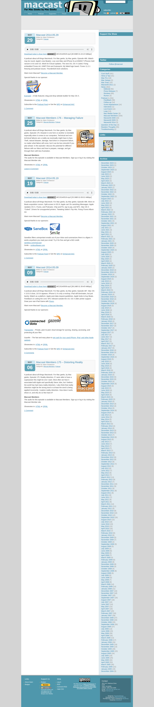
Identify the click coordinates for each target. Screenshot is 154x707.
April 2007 (105, 609)
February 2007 (107, 613)
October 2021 (106, 221)
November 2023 (107, 165)
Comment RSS (62, 687)
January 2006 (106, 642)
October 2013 (106, 435)
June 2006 (105, 631)
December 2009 (107, 537)
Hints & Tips (106, 76)
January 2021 (106, 241)
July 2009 (105, 549)
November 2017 (107, 326)
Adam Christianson (88, 684)
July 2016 (105, 361)
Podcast (41, 14)
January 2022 (106, 214)
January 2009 (106, 562)
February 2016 (107, 373)
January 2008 (106, 589)
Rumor (106, 96)
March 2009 (105, 558)
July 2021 (105, 228)
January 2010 (106, 535)
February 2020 (107, 266)
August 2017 (106, 332)
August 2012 (106, 466)
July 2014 (105, 415)
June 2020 (105, 257)
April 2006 (105, 636)
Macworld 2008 (110, 118)
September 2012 (107, 464)
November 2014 (107, 406)
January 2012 (106, 482)
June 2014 (105, 417)
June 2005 (105, 658)
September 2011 (107, 491)
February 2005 (107, 667)
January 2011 (106, 508)
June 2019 (105, 283)
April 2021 (105, 234)
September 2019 (107, 277)
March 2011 (105, 504)
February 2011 (107, 506)
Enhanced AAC (69, 104)
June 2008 (105, 578)
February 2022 (107, 212)
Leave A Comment (31, 169)
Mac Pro (104, 78)
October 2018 (106, 301)
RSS (58, 684)
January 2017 (106, 348)
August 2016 (106, 359)
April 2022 (105, 208)
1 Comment (28, 108)
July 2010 (105, 522)
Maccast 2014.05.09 (47, 267)
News (103, 87)
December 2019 (107, 270)
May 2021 (105, 232)
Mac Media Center (111, 113)
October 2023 (106, 167)
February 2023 (107, 185)
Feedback (107, 100)
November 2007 (107, 593)
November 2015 (107, 379)
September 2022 (107, 196)
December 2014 (107, 404)
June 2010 (105, 524)
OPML (45, 100)
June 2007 (105, 604)
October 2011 (106, 488)
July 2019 (105, 281)
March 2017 (105, 344)
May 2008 (105, 580)
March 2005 (105, 665)
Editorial (107, 89)
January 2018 (106, 321)
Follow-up (107, 102)
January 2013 (106, 455)
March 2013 (105, 451)
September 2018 (107, 303)
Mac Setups (105, 80)
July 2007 (105, 602)
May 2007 (105, 607)
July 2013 (105, 442)
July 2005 (105, 656)
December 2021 (107, 216)
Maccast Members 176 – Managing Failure (59, 118)
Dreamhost (119, 700)
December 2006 (107, 618)
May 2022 (105, 205)
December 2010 (107, 511)
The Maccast (77, 684)
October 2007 (106, 595)
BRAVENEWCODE (120, 697)
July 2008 (105, 575)
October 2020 (106, 248)
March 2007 (105, 611)
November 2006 (107, 620)
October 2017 (106, 328)
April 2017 (105, 341)
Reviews (107, 93)
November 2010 (107, 513)
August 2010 (106, 520)
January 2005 (106, 669)
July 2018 (105, 308)
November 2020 (107, 245)
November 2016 (107, 352)
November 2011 (107, 486)
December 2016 (107, 350)
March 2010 (105, 531)
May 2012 (105, 473)
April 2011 (105, 502)
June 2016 (105, 364)
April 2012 (105, 475)
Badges (27, 684)
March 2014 (105, 424)
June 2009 (105, 551)
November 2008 (107, 566)
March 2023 (105, 183)
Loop (106, 111)
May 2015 (105, 393)
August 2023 (106, 172)
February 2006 (107, 640)
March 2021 (105, 237)
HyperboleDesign (119, 696)
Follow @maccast (116, 64)
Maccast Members (111, 116)
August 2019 (106, 279)
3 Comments (29, 353)
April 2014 (105, 422)
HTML (38, 100)
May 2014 (105, 419)
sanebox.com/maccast (33, 243)
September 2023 (107, 170)
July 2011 (105, 495)
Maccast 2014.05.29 (47, 35)
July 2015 (105, 388)
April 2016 (105, 368)
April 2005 (105, 662)
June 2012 (105, 471)
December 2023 (107, 163)
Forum (64, 14)
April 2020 (105, 261)
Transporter (28, 330)
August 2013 (106, 439)
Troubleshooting (107, 129)
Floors (51, 301)
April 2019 (105, 288)
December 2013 (107, 430)
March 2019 (105, 290)
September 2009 (107, 544)
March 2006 (105, 638)
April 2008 (105, 582)
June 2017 (105, 337)
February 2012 (107, 479)
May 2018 (105, 312)
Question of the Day (109, 125)
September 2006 (107, 624)
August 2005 (106, 653)
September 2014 (107, 410)
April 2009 (105, 555)
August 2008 (106, 573)
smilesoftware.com (38, 245)
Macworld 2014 (110, 122)
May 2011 (105, 500)
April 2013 (105, 448)
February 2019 (107, 292)
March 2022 (105, 210)
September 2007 (107, 598)
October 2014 (106, 408)
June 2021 (105, 230)
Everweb (27, 96)
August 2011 (106, 493)
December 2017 (107, 323)
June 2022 (105, 203)
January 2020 (106, 268)
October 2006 (106, 622)
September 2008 (107, 571)
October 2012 (106, 462)
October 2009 (106, 542)
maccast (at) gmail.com (113, 689)
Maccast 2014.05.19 (47, 178)
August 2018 (106, 306)
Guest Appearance (111, 105)
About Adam (29, 682)
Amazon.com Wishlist (47, 693)
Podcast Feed (42, 104)
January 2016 (106, 375)
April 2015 (105, 395)
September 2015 (107, 384)
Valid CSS (60, 689)
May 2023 (105, 179)
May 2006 (105, 633)
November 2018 (107, 299)
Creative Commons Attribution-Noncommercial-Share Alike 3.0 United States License (84, 687)
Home (30, 14)
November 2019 (107, 272)
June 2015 (105, 390)
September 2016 (107, 357)
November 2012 (107, 459)
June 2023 (105, 176)
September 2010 (107, 517)
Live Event (108, 109)
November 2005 (107, 647)
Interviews (108, 107)
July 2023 (105, 174)
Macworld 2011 (107, 85)
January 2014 (106, 428)
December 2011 (107, 484)
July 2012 (105, 468)
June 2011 (105, 497)
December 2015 (107, 377)
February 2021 (107, 239)
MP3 (58, 104)
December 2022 (107, 190)
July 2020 (105, 254)
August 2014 (106, 413)
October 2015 (106, 381)
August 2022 (106, 199)
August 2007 (106, 600)
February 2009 (107, 560)
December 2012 (107, 457)
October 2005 (106, 649)
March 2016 (105, 370)
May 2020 (105, 259)
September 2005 (107, 651)
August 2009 (106, 546)
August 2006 (106, 627)
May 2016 (105, 366)
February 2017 (107, 346)
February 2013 (107, 453)
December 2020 (107, 243)
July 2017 (105, 335)
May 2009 (105, 553)
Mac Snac (105, 82)
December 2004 (107, 671)
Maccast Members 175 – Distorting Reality (59, 362)
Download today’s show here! (35, 54)
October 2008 (106, 569)
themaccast (109, 691)
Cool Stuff (105, 74)
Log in (59, 682)
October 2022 (106, 194)
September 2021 (107, 223)
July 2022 (105, 201)
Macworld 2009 (110, 120)
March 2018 (105, 317)
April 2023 (105, 181)
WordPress (126, 698)
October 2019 (106, 274)
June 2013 (105, 444)
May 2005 (105, 660)
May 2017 (105, 339)
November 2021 (107, 219)
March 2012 (105, 477)
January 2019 (106, 294)
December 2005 (107, 644)
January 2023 (106, 187)
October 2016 (106, 355)
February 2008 (107, 586)
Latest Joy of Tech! (108, 150)
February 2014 (107, 426)
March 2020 (105, 263)
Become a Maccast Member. (52, 73)
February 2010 (107, 533)
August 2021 (106, 225)
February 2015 (107, 399)
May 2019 (105, 286)
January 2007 (106, 615)
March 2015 (105, 397)
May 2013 (105, 446)
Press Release (109, 91)
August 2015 (106, 386)
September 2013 (107, 437)
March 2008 (105, 584)
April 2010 (105, 529)
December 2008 (107, 564)
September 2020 (107, 250)
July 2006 (105, 629)
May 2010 (105, 526)
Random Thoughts (108, 127)
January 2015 (106, 401)
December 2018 (107, 297)
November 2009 (107, 540)
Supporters (52, 14)
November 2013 (107, 433)
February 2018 (107, 319)
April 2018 (105, 315)
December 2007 (107, 591)
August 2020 (106, 252)
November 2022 (107, 192)
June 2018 (105, 310)
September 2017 (107, 330)
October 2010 (106, 515)
